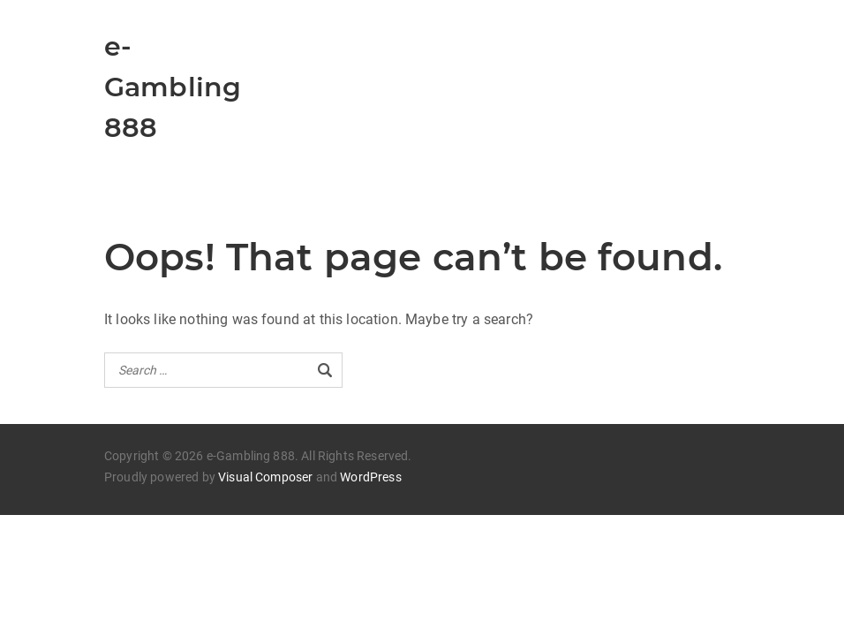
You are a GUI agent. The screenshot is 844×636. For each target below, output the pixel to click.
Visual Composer (265, 477)
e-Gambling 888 (172, 87)
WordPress (370, 477)
